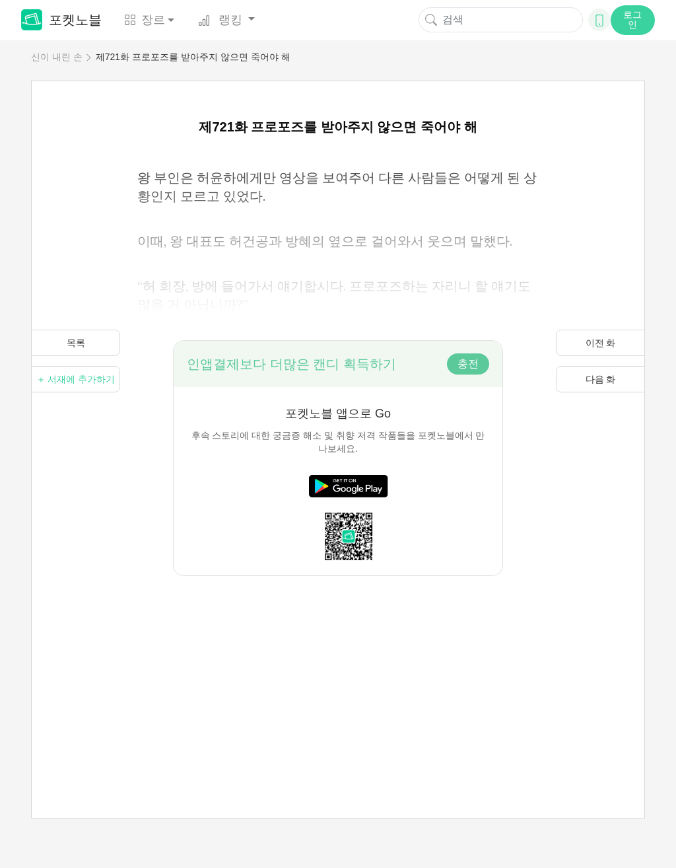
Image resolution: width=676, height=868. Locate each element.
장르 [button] (144, 19)
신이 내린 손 (57, 57)
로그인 (632, 19)
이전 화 (601, 343)
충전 (468, 363)
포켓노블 (61, 19)
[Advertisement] (338, 668)
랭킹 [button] (222, 19)
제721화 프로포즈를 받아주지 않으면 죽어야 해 (193, 57)
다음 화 (601, 379)
